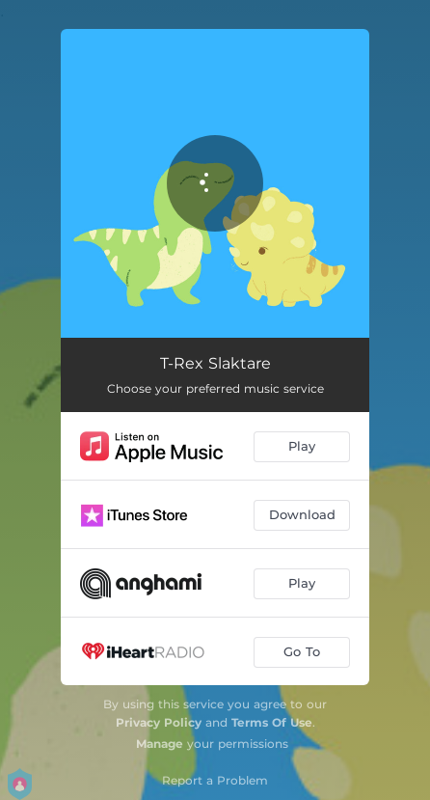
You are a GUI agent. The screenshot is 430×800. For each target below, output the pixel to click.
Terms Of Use (271, 722)
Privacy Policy (159, 722)
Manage (159, 743)
